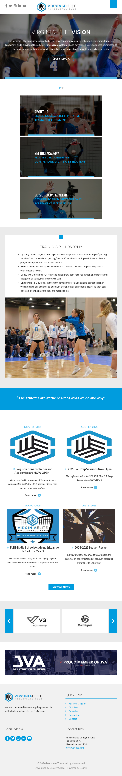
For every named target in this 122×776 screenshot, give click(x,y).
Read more (33, 495)
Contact (73, 718)
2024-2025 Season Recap (89, 547)
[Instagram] (15, 6)
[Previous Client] (9, 621)
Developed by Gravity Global (50, 767)
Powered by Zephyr (77, 767)
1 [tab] (60, 88)
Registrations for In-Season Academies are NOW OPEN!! (33, 470)
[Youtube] (24, 6)
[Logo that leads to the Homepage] (23, 697)
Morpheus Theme (55, 763)
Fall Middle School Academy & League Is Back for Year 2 (33, 549)
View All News (61, 586)
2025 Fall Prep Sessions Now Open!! (89, 469)
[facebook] (6, 6)
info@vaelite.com (74, 747)
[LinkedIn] (19, 6)
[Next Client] (113, 621)
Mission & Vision (77, 703)
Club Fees (74, 707)
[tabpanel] (61, 46)
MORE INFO (61, 59)
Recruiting (74, 715)
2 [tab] (62, 88)
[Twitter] (10, 6)
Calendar (73, 711)
